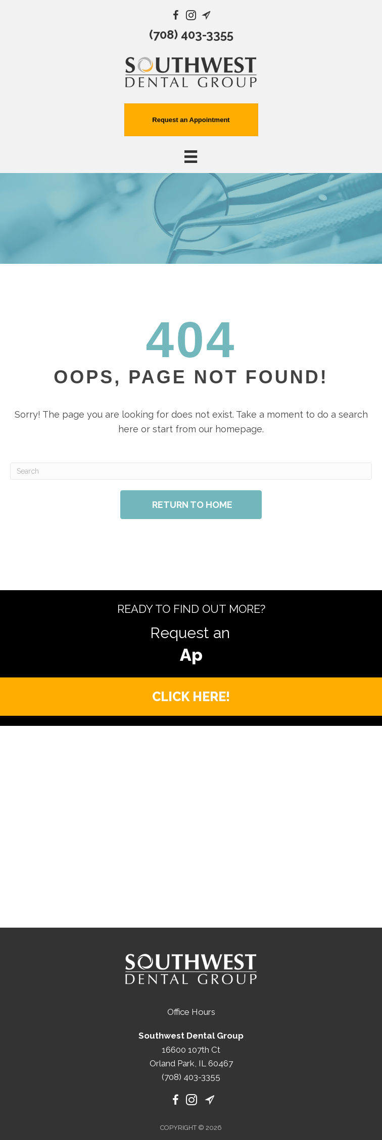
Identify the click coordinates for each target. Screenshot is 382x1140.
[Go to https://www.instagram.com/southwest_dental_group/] (191, 17)
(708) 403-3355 (191, 34)
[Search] (191, 471)
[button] (191, 672)
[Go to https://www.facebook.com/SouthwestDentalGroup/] (176, 17)
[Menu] (191, 1124)
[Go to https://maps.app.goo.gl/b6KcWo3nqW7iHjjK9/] (206, 17)
